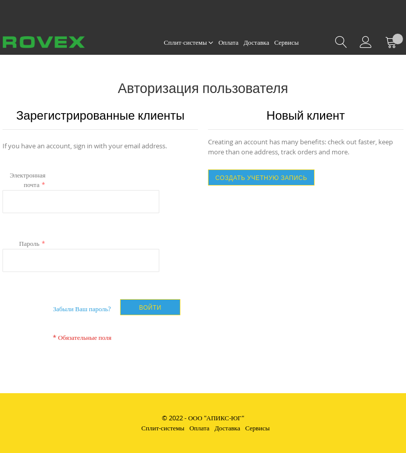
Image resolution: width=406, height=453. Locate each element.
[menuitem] (188, 42)
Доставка (227, 427)
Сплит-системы (162, 427)
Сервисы (257, 427)
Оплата (199, 427)
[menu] (231, 42)
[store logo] (54, 42)
